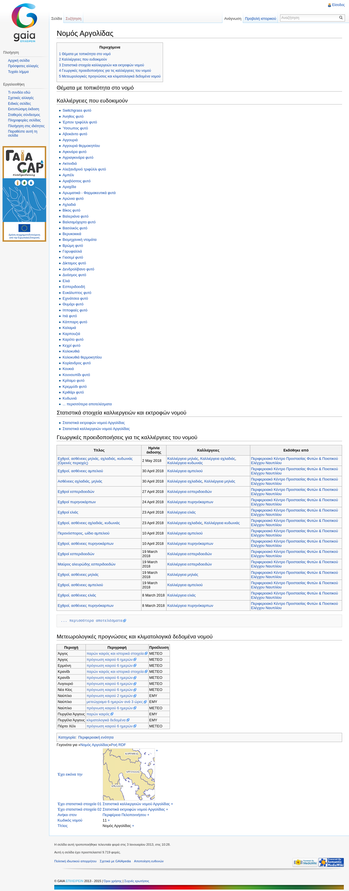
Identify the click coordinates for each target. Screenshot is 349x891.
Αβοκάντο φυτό (75, 133)
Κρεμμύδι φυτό (75, 386)
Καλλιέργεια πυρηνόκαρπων (191, 501)
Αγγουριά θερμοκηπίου (82, 145)
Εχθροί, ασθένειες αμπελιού (81, 470)
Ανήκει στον (68, 814)
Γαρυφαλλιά (73, 251)
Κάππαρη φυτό (75, 321)
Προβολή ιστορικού (259, 18)
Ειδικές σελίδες (19, 104)
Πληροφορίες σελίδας (24, 120)
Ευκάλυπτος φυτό (77, 292)
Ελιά (67, 280)
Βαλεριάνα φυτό (76, 216)
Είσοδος (338, 5)
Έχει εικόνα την (71, 774)
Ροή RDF (119, 744)
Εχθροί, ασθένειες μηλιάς (79, 574)
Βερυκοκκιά (72, 233)
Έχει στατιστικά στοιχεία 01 (80, 803)
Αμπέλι (69, 175)
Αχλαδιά (70, 204)
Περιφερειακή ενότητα (97, 737)
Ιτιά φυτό (70, 315)
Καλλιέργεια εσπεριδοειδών (190, 491)
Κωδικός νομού (71, 820)
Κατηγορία (67, 737)
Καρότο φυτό (73, 339)
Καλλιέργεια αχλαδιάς (218, 458)
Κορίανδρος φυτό (77, 363)
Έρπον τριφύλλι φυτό (80, 122)
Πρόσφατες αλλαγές (23, 66)
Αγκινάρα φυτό (75, 151)
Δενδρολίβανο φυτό (79, 269)
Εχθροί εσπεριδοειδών (77, 491)
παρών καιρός (99, 713)
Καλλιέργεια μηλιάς (183, 458)
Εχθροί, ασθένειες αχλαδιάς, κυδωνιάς (90, 522)
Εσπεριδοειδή (74, 286)
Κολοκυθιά (71, 351)
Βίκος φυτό (72, 210)
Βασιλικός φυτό (75, 227)
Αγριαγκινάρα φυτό (78, 157)
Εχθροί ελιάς (69, 512)
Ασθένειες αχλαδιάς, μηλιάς (81, 481)
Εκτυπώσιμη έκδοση (23, 109)
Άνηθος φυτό (73, 116)
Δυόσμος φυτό (75, 274)
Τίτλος (64, 825)
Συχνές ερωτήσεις (138, 881)
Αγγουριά (71, 139)
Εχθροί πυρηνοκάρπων (78, 501)
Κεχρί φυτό (72, 345)
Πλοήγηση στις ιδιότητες (26, 126)
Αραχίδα (70, 186)
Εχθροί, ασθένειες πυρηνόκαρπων (87, 605)
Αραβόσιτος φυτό (77, 181)
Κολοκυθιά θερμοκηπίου (83, 357)
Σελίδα (58, 18)
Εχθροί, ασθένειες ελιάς (78, 595)
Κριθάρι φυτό (74, 392)
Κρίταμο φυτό (74, 380)
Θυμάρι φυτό (73, 304)
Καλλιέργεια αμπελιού (185, 470)
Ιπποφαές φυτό (75, 310)
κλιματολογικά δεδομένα (107, 720)
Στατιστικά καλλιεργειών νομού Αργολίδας (97, 428)
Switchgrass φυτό (77, 110)
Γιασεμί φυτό (73, 257)
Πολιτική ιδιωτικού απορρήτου (77, 861)
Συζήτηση (75, 18)
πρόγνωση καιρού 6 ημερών (111, 659)
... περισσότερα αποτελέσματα (88, 404)
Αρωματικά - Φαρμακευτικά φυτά (90, 192)
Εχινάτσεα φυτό (76, 298)
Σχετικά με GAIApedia (117, 861)
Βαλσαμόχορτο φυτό (79, 222)
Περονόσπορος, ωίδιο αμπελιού (84, 533)
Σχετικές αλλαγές (21, 98)
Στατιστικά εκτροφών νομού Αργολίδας (94, 422)
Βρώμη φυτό (73, 245)
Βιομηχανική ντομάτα (80, 239)
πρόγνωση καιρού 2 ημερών (111, 695)
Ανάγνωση (232, 18)
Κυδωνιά (70, 398)
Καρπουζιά (72, 333)
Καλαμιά (70, 327)
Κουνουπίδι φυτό (77, 374)
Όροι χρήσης (115, 881)
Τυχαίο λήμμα (18, 72)
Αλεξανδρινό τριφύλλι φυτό (85, 169)
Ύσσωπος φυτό (76, 128)
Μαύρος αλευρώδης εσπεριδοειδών (88, 564)
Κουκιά (69, 368)
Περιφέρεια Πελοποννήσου (125, 814)
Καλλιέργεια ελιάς (182, 512)
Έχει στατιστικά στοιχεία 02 (80, 809)
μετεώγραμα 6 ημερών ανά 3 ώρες (116, 701)
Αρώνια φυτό (73, 198)
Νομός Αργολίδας (96, 744)
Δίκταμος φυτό (75, 263)
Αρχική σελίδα (19, 61)
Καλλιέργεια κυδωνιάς (185, 462)
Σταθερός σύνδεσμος (24, 115)
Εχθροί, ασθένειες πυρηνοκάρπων (87, 543)
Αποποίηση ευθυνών (151, 861)
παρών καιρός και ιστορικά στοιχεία (116, 653)
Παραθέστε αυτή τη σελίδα (22, 133)
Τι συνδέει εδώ (19, 92)
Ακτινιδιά (70, 163)
